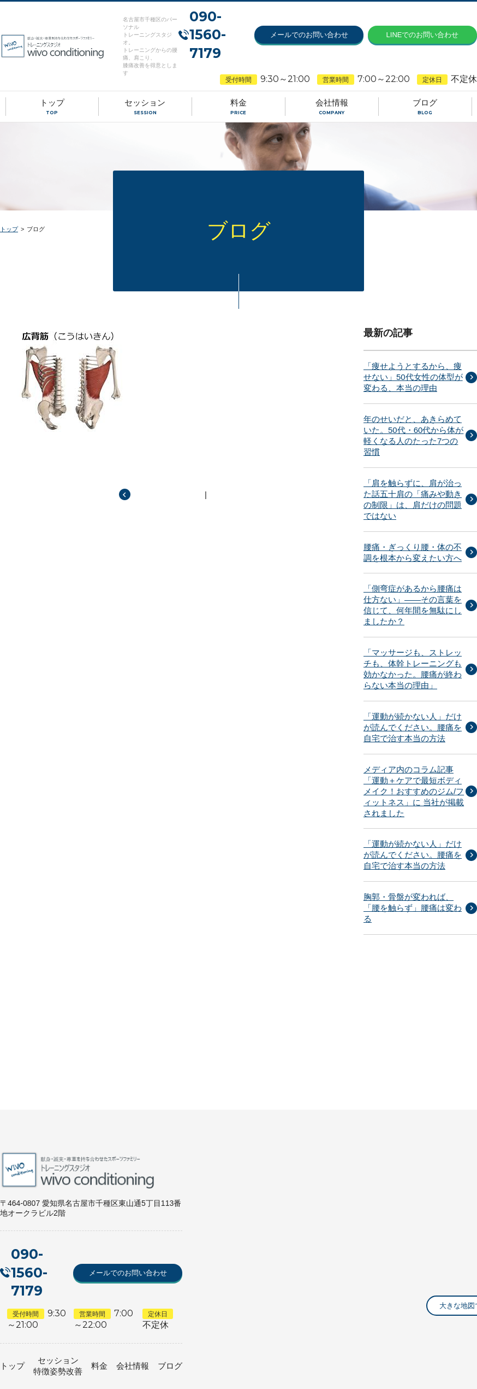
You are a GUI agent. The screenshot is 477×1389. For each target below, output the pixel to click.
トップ (9, 229)
